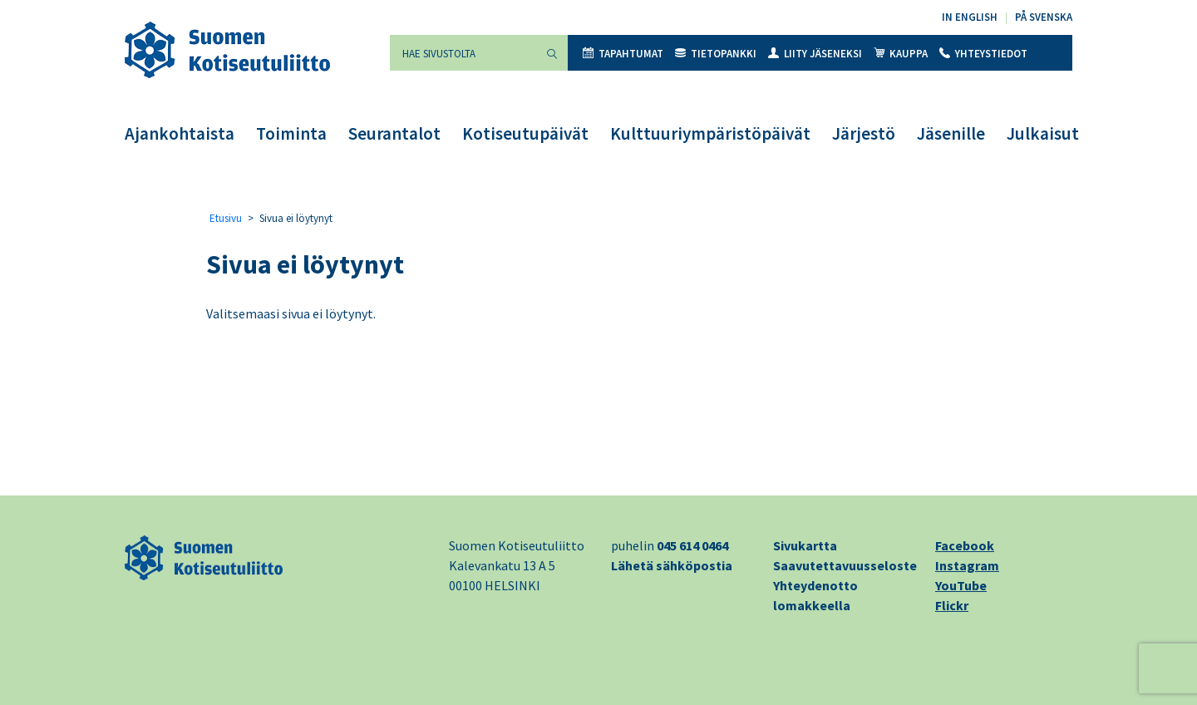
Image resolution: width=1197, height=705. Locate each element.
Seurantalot (394, 133)
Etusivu (225, 218)
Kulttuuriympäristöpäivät (710, 133)
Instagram (967, 565)
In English (970, 17)
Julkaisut (1043, 133)
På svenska (1043, 17)
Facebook (964, 545)
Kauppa (901, 54)
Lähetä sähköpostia (671, 565)
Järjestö (863, 133)
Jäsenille (951, 133)
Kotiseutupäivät (525, 133)
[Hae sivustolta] (463, 53)
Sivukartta (805, 545)
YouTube (961, 585)
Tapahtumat (623, 54)
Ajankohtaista (179, 133)
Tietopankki (715, 54)
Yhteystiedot (983, 54)
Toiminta (291, 133)
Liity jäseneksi (815, 54)
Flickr (951, 605)
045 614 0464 (692, 545)
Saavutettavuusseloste (845, 565)
